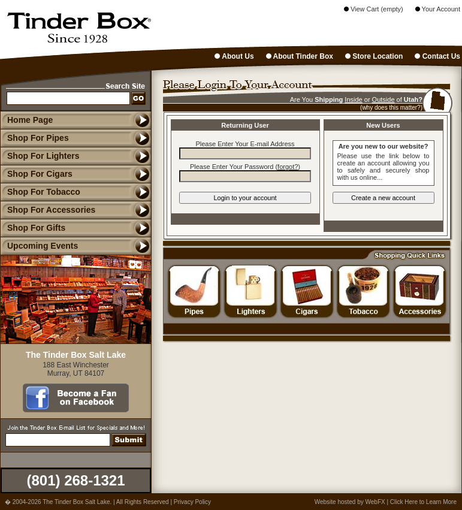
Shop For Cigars (36, 174)
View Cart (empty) (373, 9)
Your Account (437, 9)
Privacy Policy (192, 502)
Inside (353, 99)
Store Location (374, 56)
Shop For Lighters (40, 156)
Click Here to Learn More (423, 502)
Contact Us (437, 56)
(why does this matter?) (391, 107)
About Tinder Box (299, 56)
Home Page (30, 120)
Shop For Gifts (32, 228)
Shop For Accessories (47, 210)
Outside (383, 99)
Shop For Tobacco (40, 192)
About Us (234, 56)
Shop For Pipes (34, 138)
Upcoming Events (39, 246)
